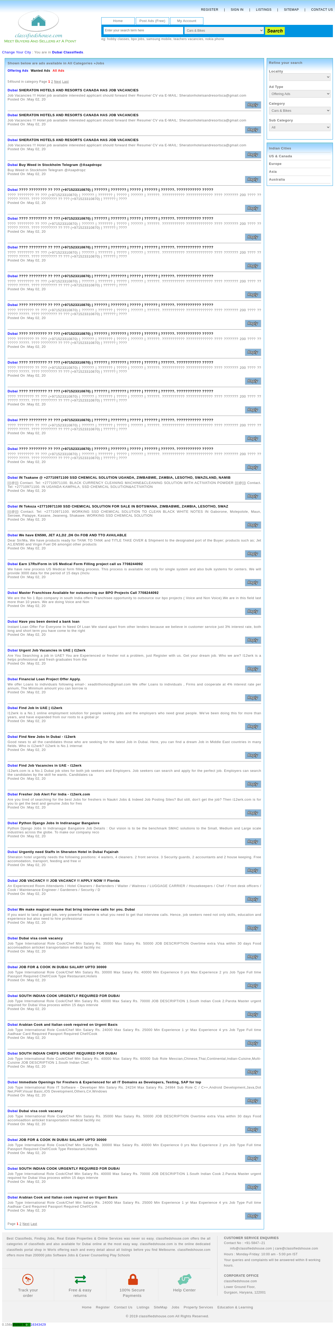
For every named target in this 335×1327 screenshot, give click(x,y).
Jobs (50, 1238)
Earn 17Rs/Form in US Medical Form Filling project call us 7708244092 (81, 564)
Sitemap (291, 10)
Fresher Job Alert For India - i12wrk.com (54, 794)
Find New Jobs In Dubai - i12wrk (47, 737)
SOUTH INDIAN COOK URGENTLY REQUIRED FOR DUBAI (69, 996)
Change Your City (16, 52)
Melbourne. (167, 1250)
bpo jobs (137, 39)
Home (118, 21)
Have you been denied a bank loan (49, 621)
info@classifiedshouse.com (248, 1248)
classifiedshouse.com (193, 1250)
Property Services (198, 1307)
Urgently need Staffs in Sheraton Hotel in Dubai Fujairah (68, 852)
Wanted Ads (40, 71)
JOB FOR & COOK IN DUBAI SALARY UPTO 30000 (63, 967)
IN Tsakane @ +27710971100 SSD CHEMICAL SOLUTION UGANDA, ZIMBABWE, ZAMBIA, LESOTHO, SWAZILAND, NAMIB (125, 477)
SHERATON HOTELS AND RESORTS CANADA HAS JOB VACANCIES (78, 90)
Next (57, 81)
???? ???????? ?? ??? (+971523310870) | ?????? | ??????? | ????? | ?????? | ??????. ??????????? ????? (116, 190)
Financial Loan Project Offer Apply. (50, 679)
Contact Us (322, 10)
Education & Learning (235, 1307)
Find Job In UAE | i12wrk (40, 708)
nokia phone (214, 39)
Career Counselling (94, 1255)
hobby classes (118, 39)
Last (65, 81)
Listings (263, 10)
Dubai (13, 90)
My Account (186, 21)
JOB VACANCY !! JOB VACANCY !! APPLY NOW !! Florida (69, 881)
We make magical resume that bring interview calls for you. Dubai (77, 909)
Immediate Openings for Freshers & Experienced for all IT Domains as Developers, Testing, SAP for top (110, 1082)
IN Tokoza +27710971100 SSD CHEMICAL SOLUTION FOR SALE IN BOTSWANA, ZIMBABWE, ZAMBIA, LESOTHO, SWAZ (123, 506)
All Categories (80, 63)
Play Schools (120, 1255)
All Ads (58, 71)
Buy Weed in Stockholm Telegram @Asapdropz (60, 165)
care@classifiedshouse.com (296, 1248)
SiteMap (160, 1307)
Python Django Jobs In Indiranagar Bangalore (59, 823)
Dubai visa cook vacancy (41, 938)
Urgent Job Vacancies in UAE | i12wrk (52, 650)
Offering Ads (18, 71)
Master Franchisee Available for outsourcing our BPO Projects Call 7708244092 (89, 593)
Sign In (237, 10)
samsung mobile (158, 39)
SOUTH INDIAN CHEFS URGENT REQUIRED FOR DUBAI (68, 1053)
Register (209, 10)
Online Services (110, 1238)
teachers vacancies (188, 39)
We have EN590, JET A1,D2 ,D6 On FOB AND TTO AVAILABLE (73, 535)
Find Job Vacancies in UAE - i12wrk (50, 765)
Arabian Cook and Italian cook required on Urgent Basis (68, 1025)
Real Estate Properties (75, 1238)
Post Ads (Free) (152, 21)
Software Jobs (64, 1255)
